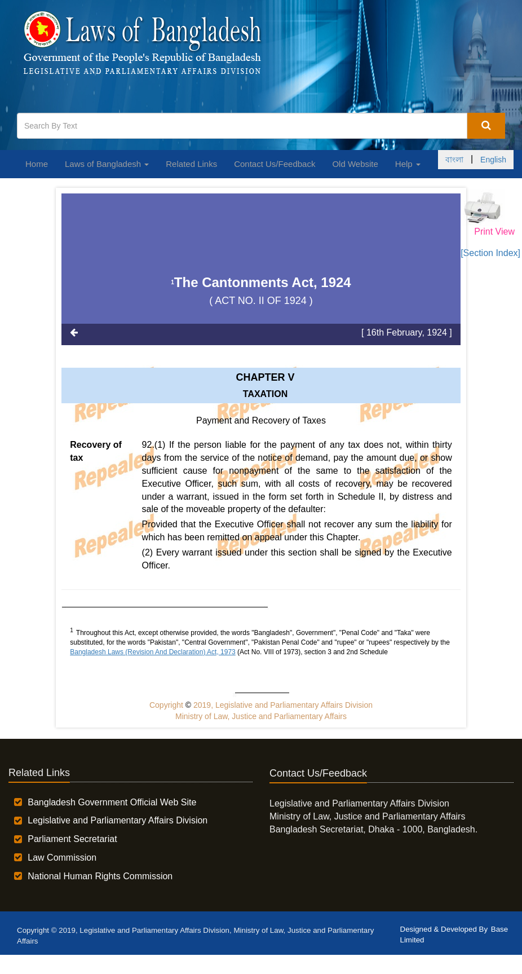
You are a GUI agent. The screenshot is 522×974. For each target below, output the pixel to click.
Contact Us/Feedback (274, 164)
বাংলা (454, 159)
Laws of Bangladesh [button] (107, 164)
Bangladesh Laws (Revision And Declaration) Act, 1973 (153, 652)
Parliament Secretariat (72, 839)
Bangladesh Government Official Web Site (112, 802)
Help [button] (408, 164)
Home (36, 164)
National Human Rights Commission (100, 876)
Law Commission (62, 857)
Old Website (355, 164)
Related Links (191, 164)
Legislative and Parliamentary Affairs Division (117, 820)
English (493, 159)
